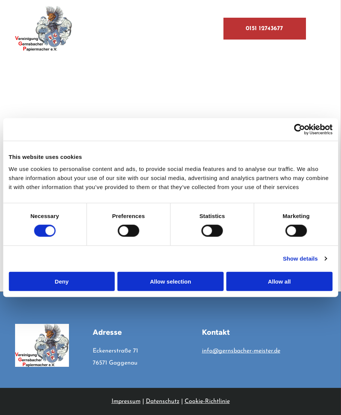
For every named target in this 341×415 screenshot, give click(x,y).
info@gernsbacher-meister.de (241, 351)
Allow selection (170, 281)
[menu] (324, 28)
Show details (300, 258)
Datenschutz (162, 401)
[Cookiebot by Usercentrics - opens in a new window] (299, 129)
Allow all (279, 281)
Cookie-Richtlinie (207, 401)
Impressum (126, 401)
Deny (62, 281)
